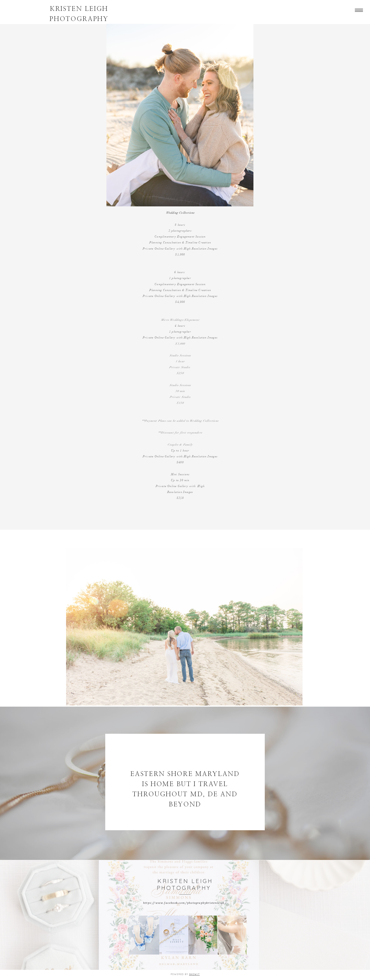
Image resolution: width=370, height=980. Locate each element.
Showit (194, 974)
